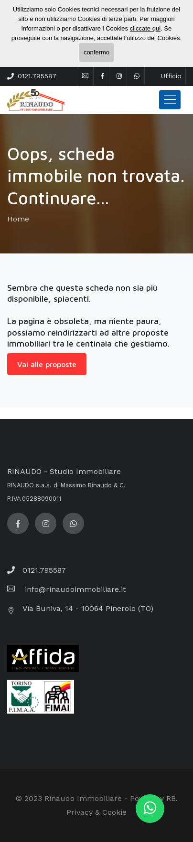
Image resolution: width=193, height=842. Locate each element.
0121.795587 (37, 76)
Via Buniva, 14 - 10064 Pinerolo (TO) (87, 608)
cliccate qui (145, 28)
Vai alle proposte (46, 364)
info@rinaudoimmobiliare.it (74, 589)
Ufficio (171, 76)
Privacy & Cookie (96, 812)
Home (18, 218)
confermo (96, 52)
